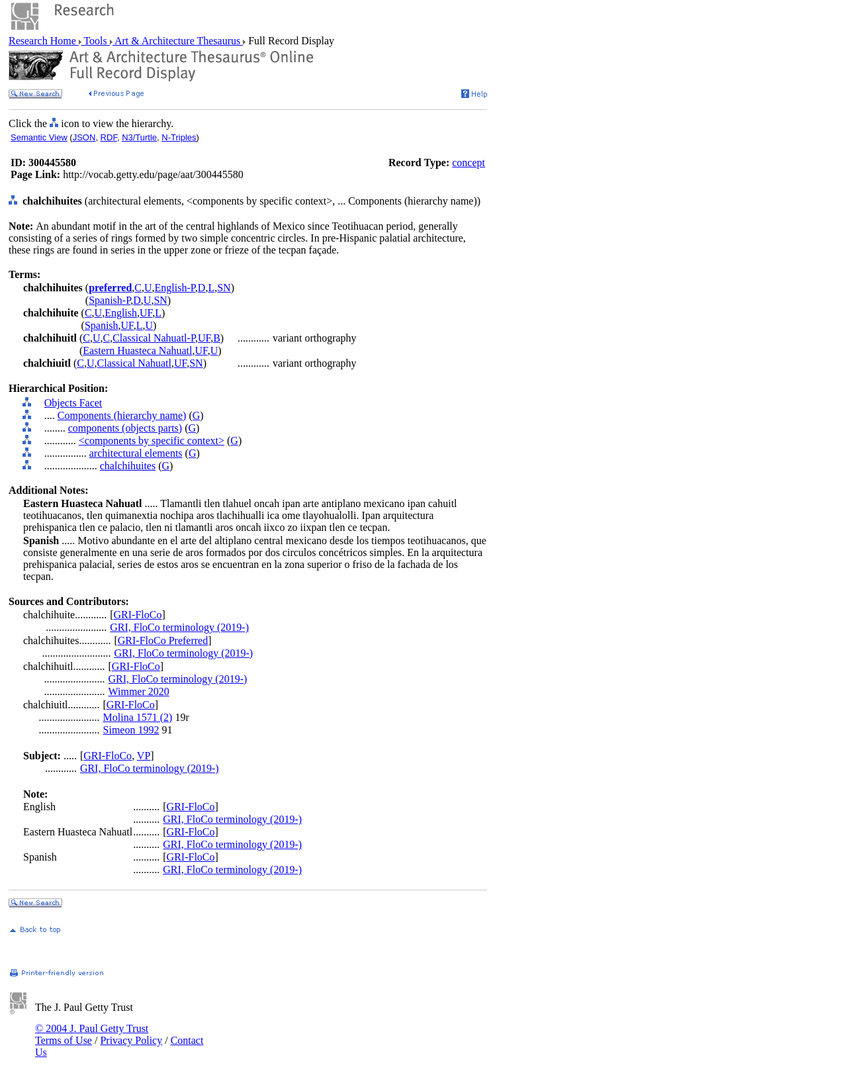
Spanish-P (109, 300)
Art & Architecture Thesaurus (177, 40)
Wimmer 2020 (139, 691)
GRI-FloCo (138, 614)
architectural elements (136, 453)
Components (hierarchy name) (122, 415)
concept (468, 162)
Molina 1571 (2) (138, 717)
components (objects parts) (125, 428)
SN (223, 287)
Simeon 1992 (131, 729)
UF (146, 312)
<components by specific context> (151, 440)
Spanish (101, 325)
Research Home (44, 40)
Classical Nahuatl (134, 363)
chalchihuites (128, 465)
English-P (175, 287)
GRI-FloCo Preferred (163, 640)
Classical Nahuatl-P (153, 338)
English (121, 312)
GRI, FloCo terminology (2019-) (179, 627)
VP (143, 755)
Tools (95, 40)
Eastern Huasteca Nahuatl (137, 350)
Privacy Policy (131, 1040)
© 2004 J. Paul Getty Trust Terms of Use (91, 1034)
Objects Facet (73, 402)
